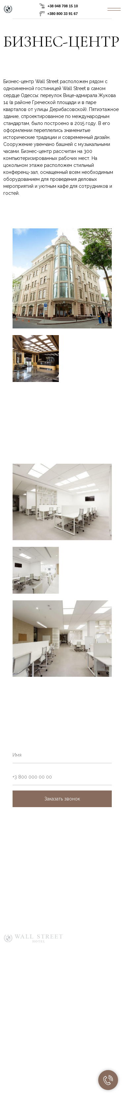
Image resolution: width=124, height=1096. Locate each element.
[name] (62, 755)
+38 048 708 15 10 (62, 6)
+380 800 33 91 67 (62, 14)
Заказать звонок (62, 798)
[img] (114, 9)
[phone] (62, 777)
